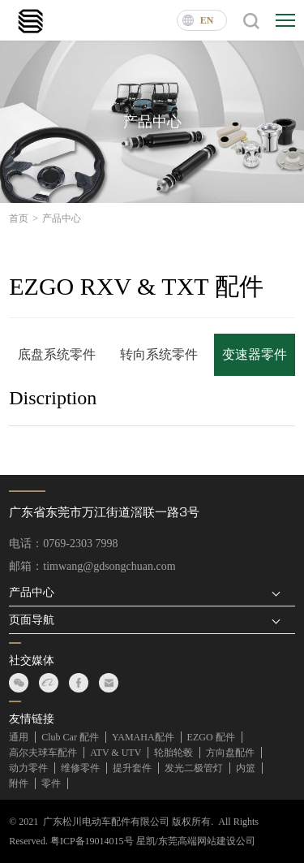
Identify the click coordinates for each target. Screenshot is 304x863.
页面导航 (31, 620)
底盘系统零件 (57, 354)
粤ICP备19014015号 (92, 841)
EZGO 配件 (211, 737)
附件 (18, 783)
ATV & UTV (115, 752)
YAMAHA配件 (143, 737)
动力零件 (28, 768)
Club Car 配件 (70, 737)
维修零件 (80, 768)
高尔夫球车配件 (43, 752)
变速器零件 (254, 354)
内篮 (245, 768)
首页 (23, 218)
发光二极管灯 (194, 768)
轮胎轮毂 (173, 752)
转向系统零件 (159, 354)
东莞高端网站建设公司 (206, 841)
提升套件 (132, 768)
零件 (51, 783)
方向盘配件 (230, 752)
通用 (18, 737)
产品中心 (61, 218)
